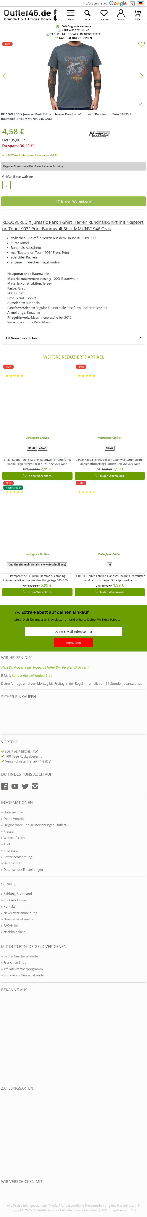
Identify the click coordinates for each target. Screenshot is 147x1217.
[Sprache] (140, 3)
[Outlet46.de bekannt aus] (4, 1036)
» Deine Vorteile (12, 818)
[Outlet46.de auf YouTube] (14, 786)
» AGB (5, 844)
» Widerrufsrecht (13, 837)
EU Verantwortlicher (21, 338)
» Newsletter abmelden (18, 919)
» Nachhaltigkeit (13, 932)
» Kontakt (8, 906)
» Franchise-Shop (13, 962)
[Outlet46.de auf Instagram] (35, 786)
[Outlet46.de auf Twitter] (25, 786)
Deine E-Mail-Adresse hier (73, 632)
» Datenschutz (11, 863)
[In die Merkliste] (141, 45)
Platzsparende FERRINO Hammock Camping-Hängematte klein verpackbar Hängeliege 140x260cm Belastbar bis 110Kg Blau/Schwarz (37, 578)
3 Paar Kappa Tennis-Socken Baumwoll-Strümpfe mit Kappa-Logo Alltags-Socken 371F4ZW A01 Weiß (37, 462)
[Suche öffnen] (87, 14)
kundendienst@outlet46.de (32, 675)
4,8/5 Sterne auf (104, 3)
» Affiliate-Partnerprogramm (22, 969)
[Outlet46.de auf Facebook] (4, 786)
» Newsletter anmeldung (19, 913)
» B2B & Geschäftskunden (20, 956)
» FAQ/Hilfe (9, 925)
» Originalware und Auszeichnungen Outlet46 (35, 825)
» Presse (7, 831)
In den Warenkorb (73, 201)
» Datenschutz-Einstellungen (22, 869)
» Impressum (10, 850)
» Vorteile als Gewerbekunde (22, 975)
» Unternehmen (12, 812)
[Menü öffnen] (70, 14)
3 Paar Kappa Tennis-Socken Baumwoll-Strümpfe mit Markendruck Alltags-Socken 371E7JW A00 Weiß (110, 462)
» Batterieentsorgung (16, 857)
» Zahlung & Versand (16, 893)
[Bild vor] (141, 75)
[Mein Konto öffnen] (121, 14)
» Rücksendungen (14, 900)
